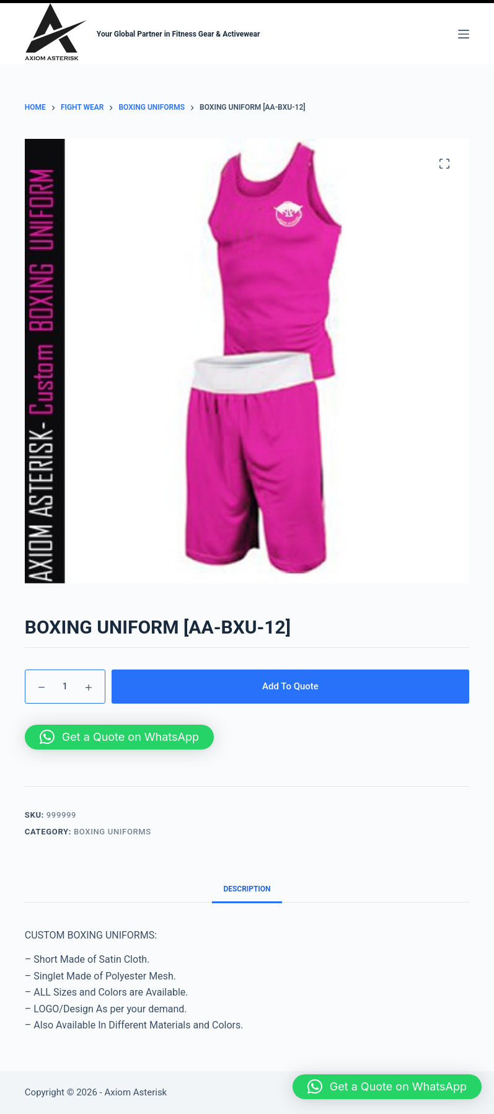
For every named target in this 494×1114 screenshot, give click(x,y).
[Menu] (463, 34)
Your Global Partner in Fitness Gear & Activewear (178, 34)
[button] (119, 737)
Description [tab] (246, 889)
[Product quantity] (65, 687)
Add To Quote (290, 686)
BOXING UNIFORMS (112, 831)
